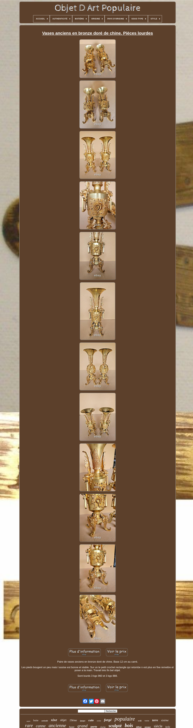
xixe (54, 720)
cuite (91, 720)
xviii (140, 721)
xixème (165, 720)
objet (63, 720)
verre (146, 720)
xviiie (99, 721)
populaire (125, 719)
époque (82, 721)
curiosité (44, 721)
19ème (73, 720)
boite (35, 720)
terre (155, 720)
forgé (108, 720)
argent (28, 721)
